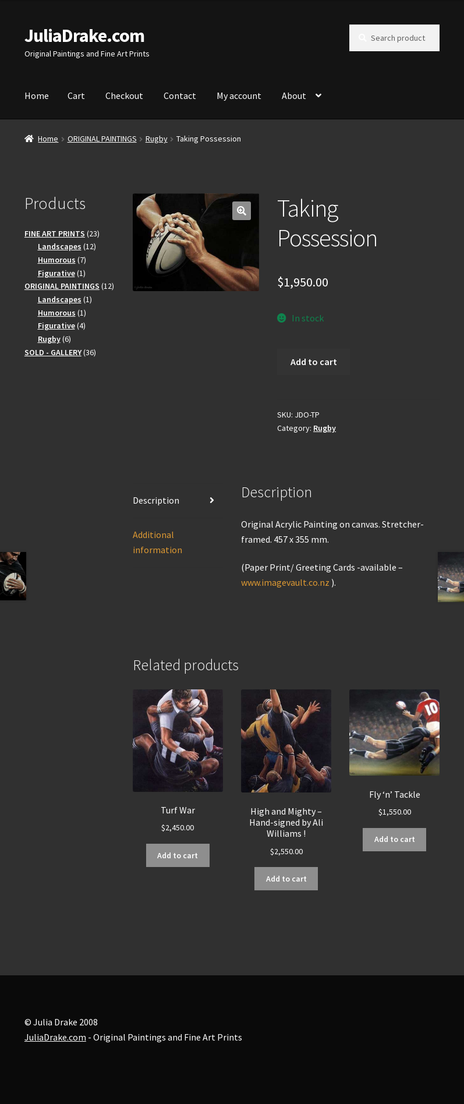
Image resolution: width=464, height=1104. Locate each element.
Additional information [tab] (157, 542)
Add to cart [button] (177, 855)
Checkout (124, 95)
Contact (180, 95)
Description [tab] (156, 500)
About (294, 95)
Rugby (157, 138)
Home (36, 95)
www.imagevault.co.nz (285, 582)
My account (239, 95)
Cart (76, 95)
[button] (241, 210)
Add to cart (314, 361)
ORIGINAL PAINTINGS (102, 138)
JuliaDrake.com (84, 35)
